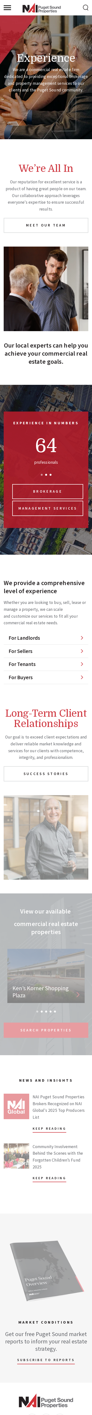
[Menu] (7, 7)
